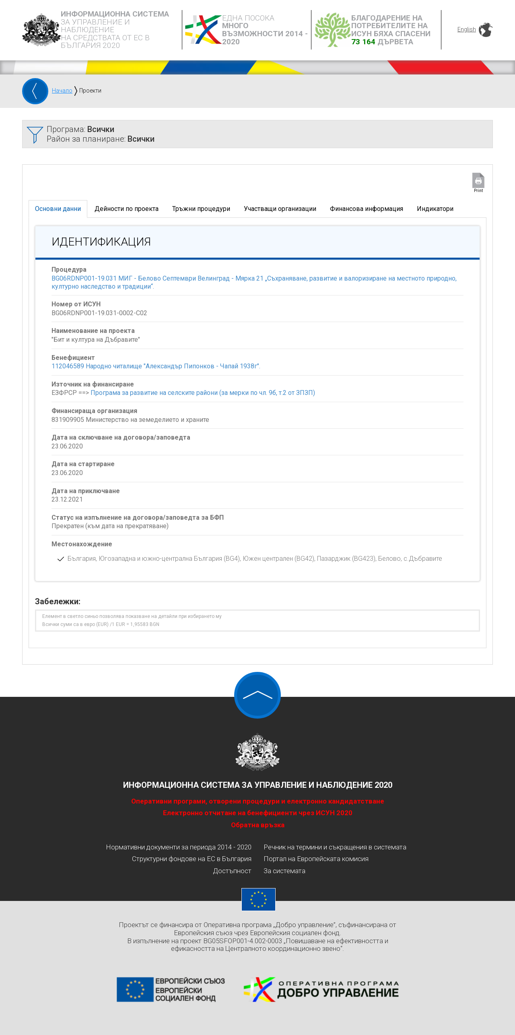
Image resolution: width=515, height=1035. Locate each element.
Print (478, 190)
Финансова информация (366, 209)
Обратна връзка (257, 825)
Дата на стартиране (83, 464)
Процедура (69, 269)
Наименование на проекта (93, 331)
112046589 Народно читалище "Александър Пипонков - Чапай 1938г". (156, 366)
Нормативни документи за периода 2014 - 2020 (178, 847)
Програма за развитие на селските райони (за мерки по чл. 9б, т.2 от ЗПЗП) (203, 393)
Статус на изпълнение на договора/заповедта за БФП (138, 517)
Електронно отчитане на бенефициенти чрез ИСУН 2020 (257, 813)
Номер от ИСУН (76, 304)
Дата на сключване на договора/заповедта (121, 437)
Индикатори (435, 209)
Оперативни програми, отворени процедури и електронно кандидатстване (257, 801)
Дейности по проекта (127, 209)
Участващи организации (280, 209)
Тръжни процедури (201, 209)
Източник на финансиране (93, 384)
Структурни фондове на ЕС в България (191, 859)
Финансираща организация (94, 411)
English (466, 29)
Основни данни (58, 209)
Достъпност (232, 871)
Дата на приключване (86, 491)
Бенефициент (73, 358)
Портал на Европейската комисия (316, 859)
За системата (284, 871)
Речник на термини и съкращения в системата (335, 847)
